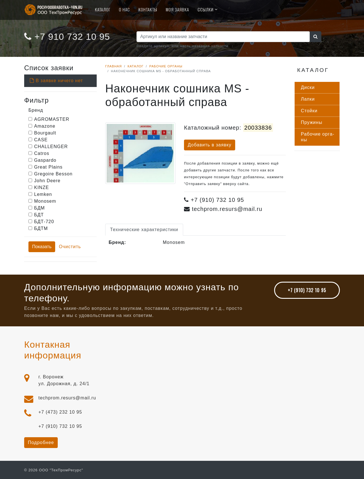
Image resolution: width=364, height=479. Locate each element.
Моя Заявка (177, 9)
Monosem (45, 201)
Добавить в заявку (209, 144)
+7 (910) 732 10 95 (307, 290)
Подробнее (41, 442)
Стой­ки (309, 110)
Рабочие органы (166, 66)
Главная (113, 66)
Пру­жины (311, 122)
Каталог (102, 9)
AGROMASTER (51, 119)
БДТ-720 (44, 221)
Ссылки (206, 9)
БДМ (39, 208)
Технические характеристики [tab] (144, 229)
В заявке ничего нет (56, 80)
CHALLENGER (51, 146)
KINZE (41, 187)
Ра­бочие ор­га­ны (317, 137)
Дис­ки (308, 87)
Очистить (70, 246)
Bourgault (45, 132)
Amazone (44, 126)
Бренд (35, 110)
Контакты (147, 9)
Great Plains (48, 167)
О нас (124, 9)
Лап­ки (308, 99)
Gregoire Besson (53, 173)
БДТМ (41, 228)
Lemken (43, 194)
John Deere (47, 180)
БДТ (39, 214)
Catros (41, 153)
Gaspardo (45, 160)
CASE (41, 139)
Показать (41, 246)
